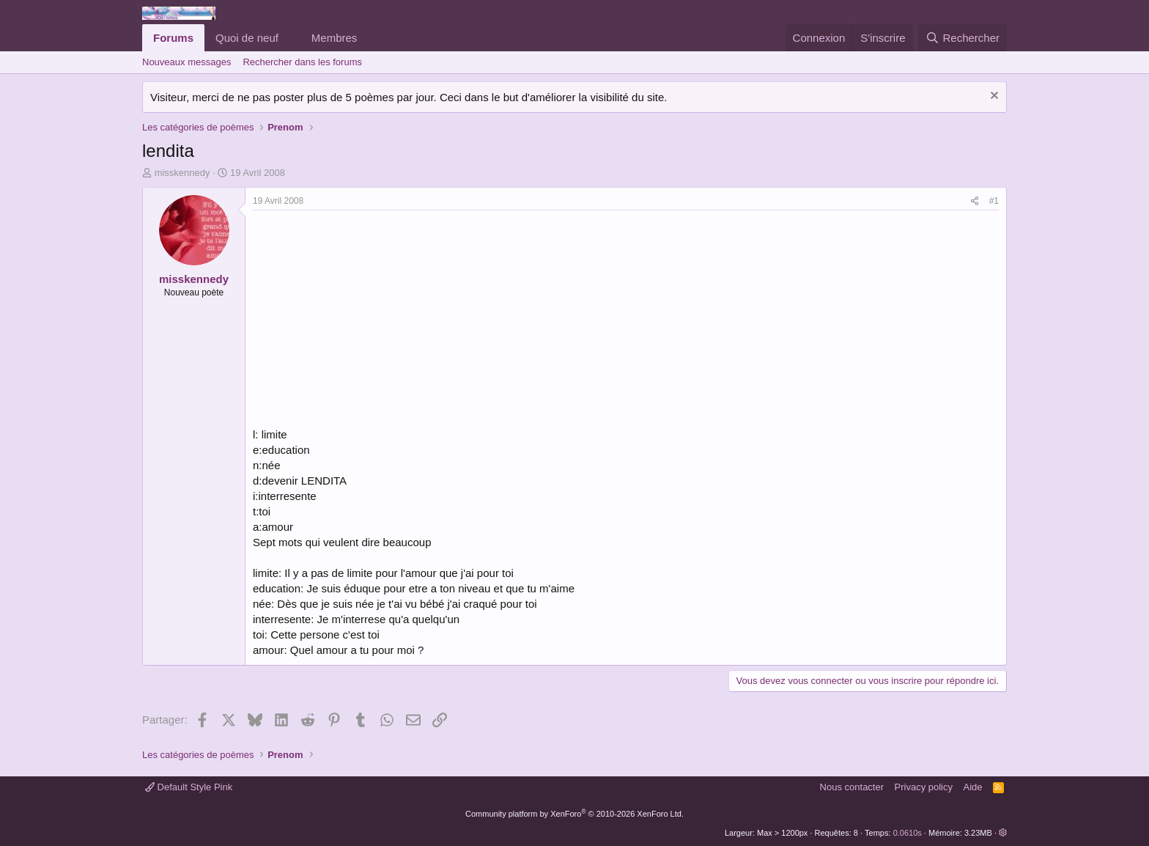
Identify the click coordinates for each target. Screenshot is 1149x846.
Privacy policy (924, 786)
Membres (334, 38)
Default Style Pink (188, 786)
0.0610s (907, 832)
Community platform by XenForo (574, 813)
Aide (973, 786)
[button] (290, 37)
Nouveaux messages (186, 61)
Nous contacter (852, 786)
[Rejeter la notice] (992, 97)
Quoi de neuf (246, 38)
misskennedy (182, 172)
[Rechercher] (962, 37)
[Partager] (974, 201)
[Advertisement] (376, 320)
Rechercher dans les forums (302, 61)
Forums (173, 38)
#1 (994, 201)
